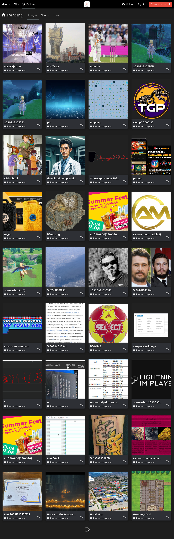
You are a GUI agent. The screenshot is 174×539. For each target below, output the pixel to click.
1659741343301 (142, 290)
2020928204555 (143, 66)
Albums (45, 15)
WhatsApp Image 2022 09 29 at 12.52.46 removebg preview (104, 178)
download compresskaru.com (61, 178)
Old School (11, 178)
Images (32, 15)
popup (137, 178)
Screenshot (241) (14, 290)
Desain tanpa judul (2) (147, 234)
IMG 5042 (53, 458)
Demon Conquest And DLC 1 (147, 458)
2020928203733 (14, 122)
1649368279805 (100, 458)
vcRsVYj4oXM (12, 66)
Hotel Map (96, 514)
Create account (160, 4)
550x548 (95, 346)
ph (48, 122)
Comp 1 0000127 (143, 122)
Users (56, 15)
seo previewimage (144, 346)
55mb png (53, 234)
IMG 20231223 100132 (17, 514)
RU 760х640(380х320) (18, 458)
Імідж (7, 234)
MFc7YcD (53, 66)
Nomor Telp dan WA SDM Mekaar (104, 402)
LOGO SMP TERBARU (16, 346)
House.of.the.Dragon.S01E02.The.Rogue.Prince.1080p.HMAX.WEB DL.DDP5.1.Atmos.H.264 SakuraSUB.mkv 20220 (61, 514)
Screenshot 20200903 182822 (147, 402)
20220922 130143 (100, 290)
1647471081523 (56, 290)
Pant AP (95, 66)
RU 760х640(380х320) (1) (104, 234)
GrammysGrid (142, 514)
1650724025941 (56, 346)
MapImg (95, 122)
